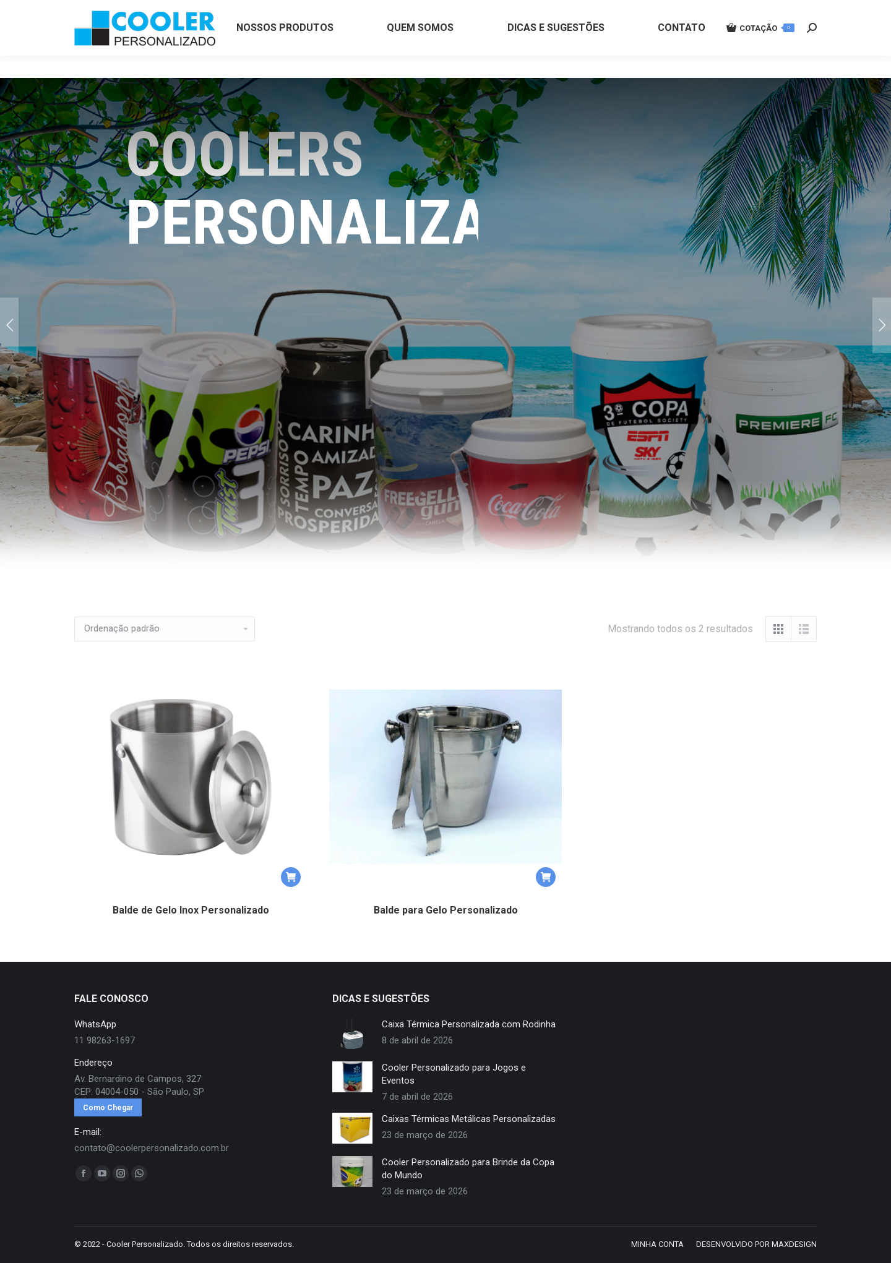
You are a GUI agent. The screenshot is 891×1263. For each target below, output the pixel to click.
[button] (291, 877)
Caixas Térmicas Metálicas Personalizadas (469, 1118)
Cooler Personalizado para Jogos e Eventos (454, 1074)
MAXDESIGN (794, 1244)
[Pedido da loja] (164, 629)
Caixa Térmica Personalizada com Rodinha (469, 1024)
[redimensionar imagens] (352, 1033)
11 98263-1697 (280, 11)
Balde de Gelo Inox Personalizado (191, 910)
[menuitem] (284, 50)
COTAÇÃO (760, 50)
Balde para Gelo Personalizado (446, 910)
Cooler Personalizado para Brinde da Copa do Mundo (468, 1169)
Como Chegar (108, 1107)
